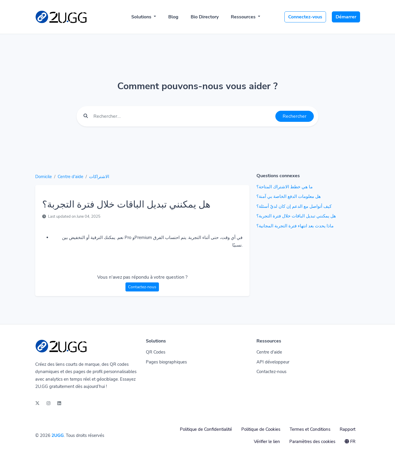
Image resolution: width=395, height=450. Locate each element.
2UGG (58, 435)
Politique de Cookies (260, 429)
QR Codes (155, 352)
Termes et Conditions (310, 429)
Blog (173, 17)
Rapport (347, 429)
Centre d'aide (70, 177)
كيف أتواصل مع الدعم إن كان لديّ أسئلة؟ (294, 206)
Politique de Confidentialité (206, 429)
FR (350, 441)
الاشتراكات (99, 177)
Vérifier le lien (267, 441)
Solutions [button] (142, 17)
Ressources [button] (244, 17)
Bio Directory (205, 17)
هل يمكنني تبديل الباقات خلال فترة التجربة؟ (296, 216)
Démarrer (346, 17)
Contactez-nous (142, 287)
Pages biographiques (166, 362)
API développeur (272, 362)
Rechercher (295, 116)
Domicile (43, 177)
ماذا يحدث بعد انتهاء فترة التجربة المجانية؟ (295, 226)
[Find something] (183, 116)
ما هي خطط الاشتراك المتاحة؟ (284, 187)
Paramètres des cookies (312, 441)
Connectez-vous (305, 17)
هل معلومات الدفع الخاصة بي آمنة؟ (288, 196)
